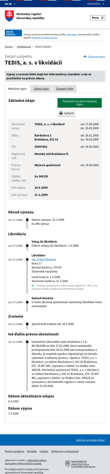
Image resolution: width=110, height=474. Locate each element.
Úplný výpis (41, 89)
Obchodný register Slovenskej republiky (24, 16)
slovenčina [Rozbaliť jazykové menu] (95, 3)
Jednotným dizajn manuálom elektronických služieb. (26, 462)
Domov (9, 46)
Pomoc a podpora (14, 451)
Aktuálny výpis (17, 89)
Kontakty (32, 451)
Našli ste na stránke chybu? (90, 440)
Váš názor (71, 34)
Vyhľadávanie (24, 46)
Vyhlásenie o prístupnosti (65, 451)
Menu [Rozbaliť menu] (97, 17)
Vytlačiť (66, 113)
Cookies (44, 451)
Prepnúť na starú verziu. (45, 37)
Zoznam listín (64, 89)
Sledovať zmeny (94, 56)
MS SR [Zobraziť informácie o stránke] (10, 3)
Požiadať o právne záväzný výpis (79, 102)
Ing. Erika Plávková (44, 259)
